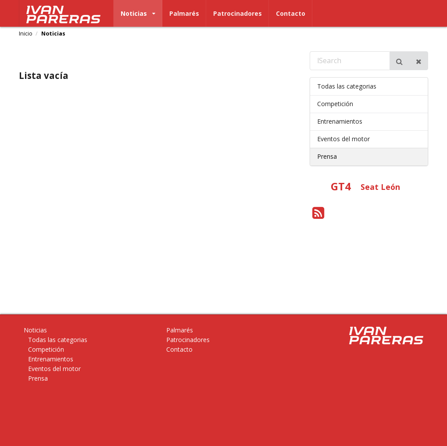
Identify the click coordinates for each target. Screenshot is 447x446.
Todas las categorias (346, 86)
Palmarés (184, 13)
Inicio (25, 33)
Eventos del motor (343, 139)
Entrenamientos (339, 121)
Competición (335, 104)
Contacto (290, 13)
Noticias (138, 13)
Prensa (327, 156)
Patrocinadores (237, 13)
